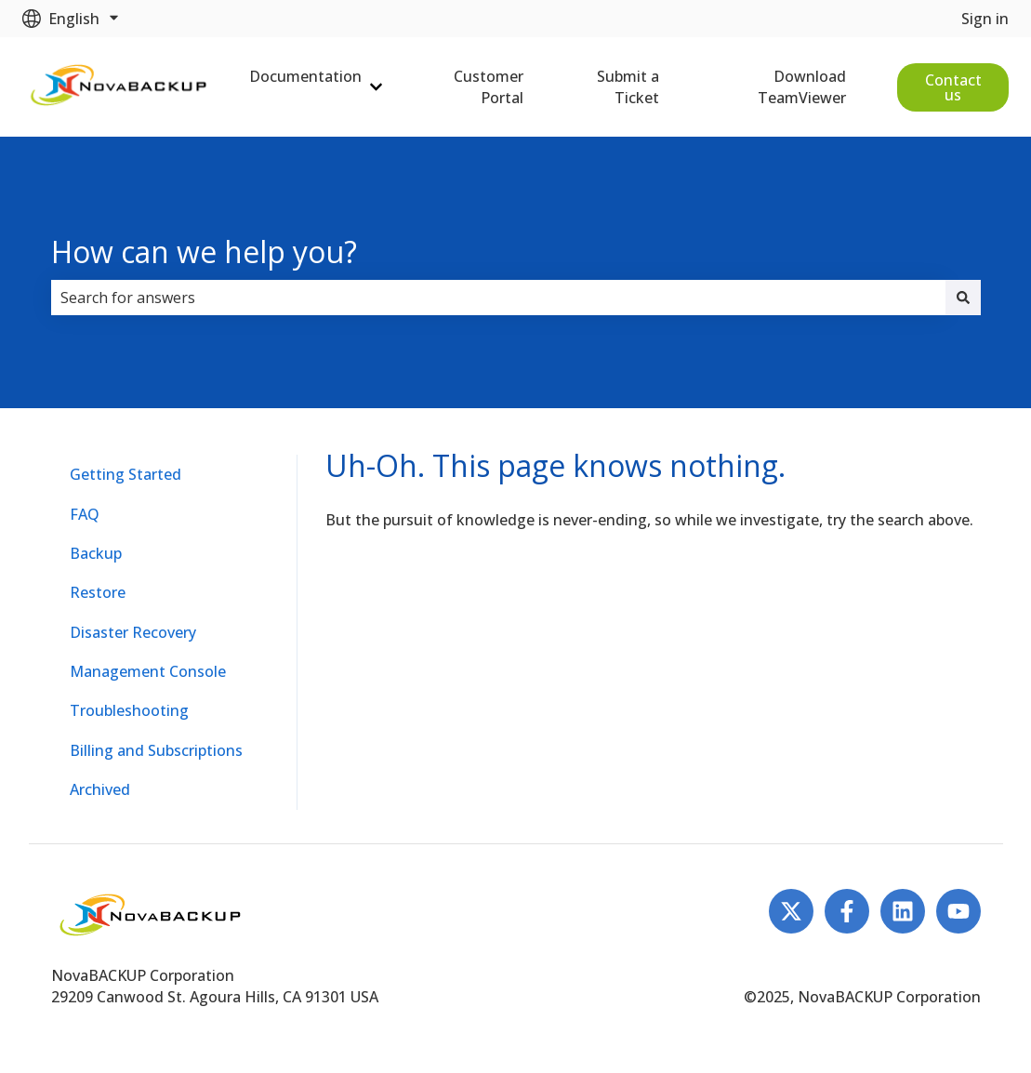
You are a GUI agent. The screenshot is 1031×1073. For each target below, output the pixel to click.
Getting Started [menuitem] (125, 474)
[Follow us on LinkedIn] (902, 911)
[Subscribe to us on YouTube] (958, 911)
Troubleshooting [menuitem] (129, 710)
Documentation (305, 76)
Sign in (985, 18)
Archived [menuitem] (100, 789)
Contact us (953, 87)
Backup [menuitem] (96, 553)
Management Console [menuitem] (148, 671)
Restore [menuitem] (98, 592)
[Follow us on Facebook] (847, 911)
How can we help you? (204, 252)
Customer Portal (488, 86)
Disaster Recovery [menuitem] (133, 632)
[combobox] (498, 297)
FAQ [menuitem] (84, 514)
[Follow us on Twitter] (791, 911)
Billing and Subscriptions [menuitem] (156, 750)
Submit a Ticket (628, 86)
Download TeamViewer (802, 86)
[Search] (963, 297)
